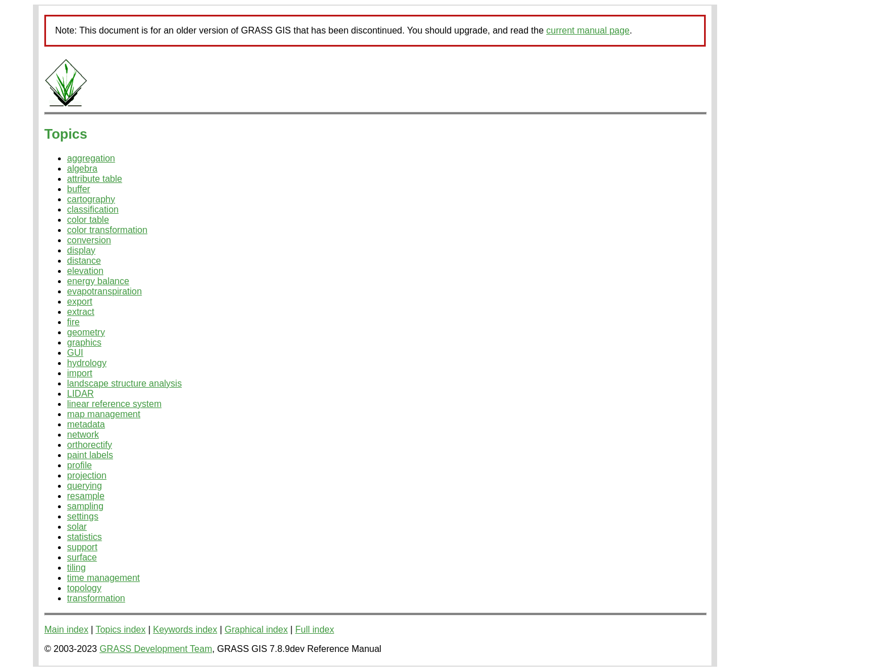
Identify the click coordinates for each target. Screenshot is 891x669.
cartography (91, 199)
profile (79, 465)
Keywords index (185, 629)
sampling (85, 506)
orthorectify (89, 445)
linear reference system (114, 404)
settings (82, 516)
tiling (76, 567)
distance (84, 260)
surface (82, 557)
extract (80, 312)
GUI (75, 353)
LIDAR (80, 393)
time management (103, 578)
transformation (96, 598)
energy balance (98, 281)
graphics (84, 342)
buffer (78, 189)
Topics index (120, 629)
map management (103, 414)
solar (77, 526)
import (79, 373)
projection (86, 475)
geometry (86, 332)
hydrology (86, 363)
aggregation (91, 158)
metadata (86, 424)
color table (88, 220)
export (79, 301)
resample (86, 496)
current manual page (588, 30)
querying (84, 486)
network (83, 434)
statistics (84, 537)
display (81, 250)
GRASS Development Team (155, 649)
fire (73, 322)
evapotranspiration (104, 291)
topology (84, 588)
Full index (314, 629)
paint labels (90, 455)
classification (93, 209)
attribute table (94, 179)
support (82, 547)
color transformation (107, 230)
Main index (66, 629)
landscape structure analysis (124, 383)
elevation (85, 271)
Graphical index (256, 629)
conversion (89, 240)
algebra (82, 168)
